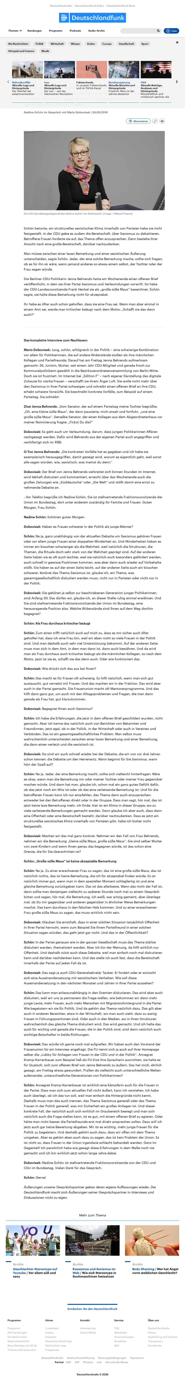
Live (171, 31)
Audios (49, 1332)
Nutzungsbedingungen (112, 1357)
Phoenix (88, 1362)
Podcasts (75, 30)
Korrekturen (155, 1345)
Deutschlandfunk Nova (121, 5)
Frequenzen (52, 1349)
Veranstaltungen (124, 1336)
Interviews (26, 42)
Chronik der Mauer (116, 1362)
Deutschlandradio (61, 5)
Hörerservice (88, 1328)
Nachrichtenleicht (18, 1341)
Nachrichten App (55, 1345)
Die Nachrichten (17, 1336)
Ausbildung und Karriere (162, 1336)
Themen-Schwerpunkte (22, 1349)
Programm (55, 30)
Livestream (52, 1328)
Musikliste (120, 1341)
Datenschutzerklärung (80, 1357)
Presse (152, 1332)
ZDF (77, 1362)
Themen (13, 30)
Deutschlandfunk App (58, 1341)
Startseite (11, 42)
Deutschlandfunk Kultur (89, 5)
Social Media (88, 1332)
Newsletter (120, 1332)
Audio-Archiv (96, 30)
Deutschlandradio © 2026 (92, 1374)
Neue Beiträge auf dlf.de (22, 1345)
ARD (68, 1362)
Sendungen (34, 30)
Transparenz (155, 1341)
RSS (116, 1345)
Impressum (137, 1357)
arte (99, 1362)
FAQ (116, 1328)
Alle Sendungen (17, 1332)
